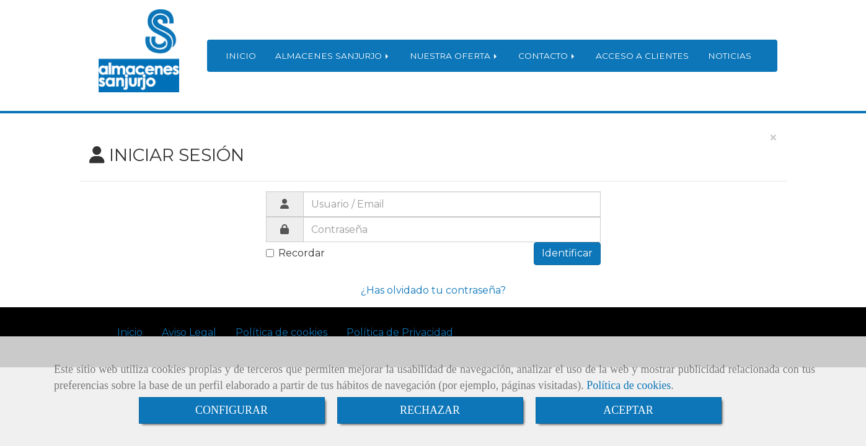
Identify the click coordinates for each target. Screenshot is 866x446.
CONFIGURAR (231, 410)
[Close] (773, 138)
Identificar (567, 253)
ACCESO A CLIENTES (642, 56)
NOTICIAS (729, 56)
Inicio (130, 332)
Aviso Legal (189, 332)
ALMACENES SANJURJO (333, 56)
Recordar (295, 253)
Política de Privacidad (400, 332)
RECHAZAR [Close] (430, 410)
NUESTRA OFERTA (454, 56)
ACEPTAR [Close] (628, 410)
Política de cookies (628, 385)
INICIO (241, 56)
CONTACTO (547, 56)
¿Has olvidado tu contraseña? (433, 290)
